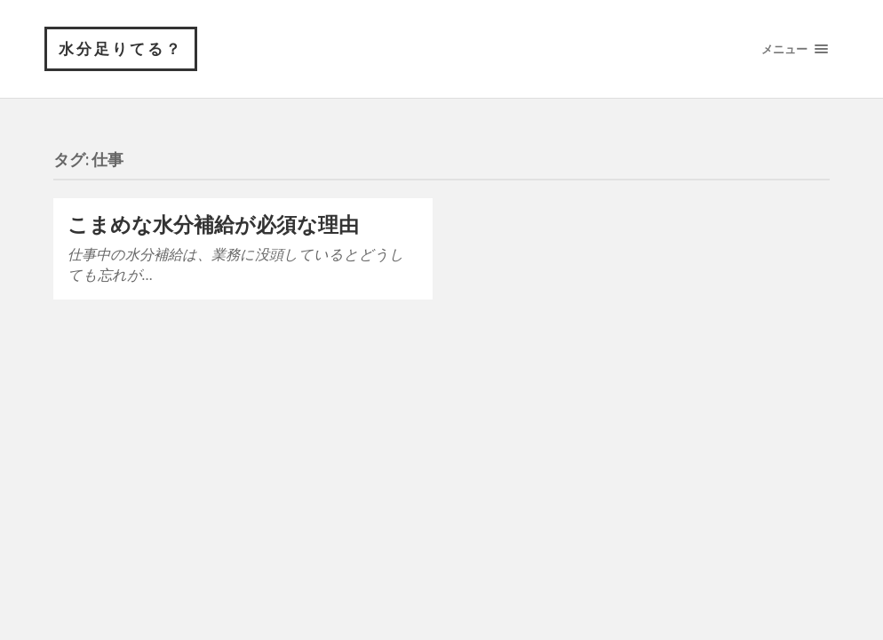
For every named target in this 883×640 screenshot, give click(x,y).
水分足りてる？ (121, 48)
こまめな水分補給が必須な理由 (213, 224)
